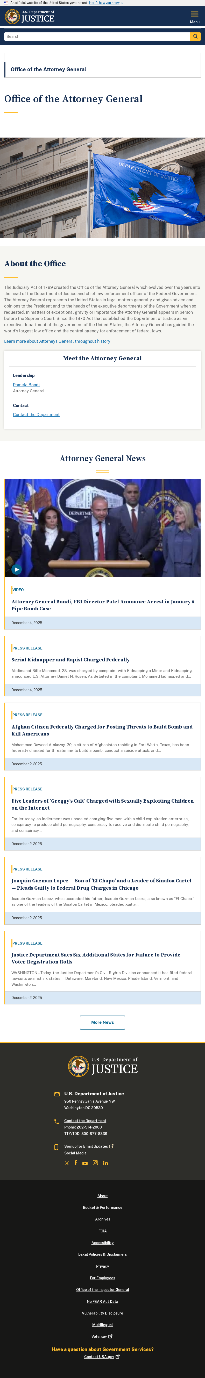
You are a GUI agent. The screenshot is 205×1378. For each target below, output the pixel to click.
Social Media (75, 1153)
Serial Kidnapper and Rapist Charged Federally (70, 660)
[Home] (29, 23)
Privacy (102, 1266)
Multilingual (102, 1325)
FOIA (102, 1231)
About (102, 1196)
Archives (102, 1219)
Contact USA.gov (102, 1357)
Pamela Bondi (26, 384)
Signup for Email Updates (89, 1146)
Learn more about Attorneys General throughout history (57, 341)
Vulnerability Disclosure (102, 1313)
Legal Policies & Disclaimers (102, 1254)
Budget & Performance (102, 1207)
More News (102, 1022)
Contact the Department (36, 414)
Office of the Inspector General (102, 1290)
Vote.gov (102, 1336)
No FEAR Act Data (102, 1302)
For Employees (102, 1278)
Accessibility (102, 1243)
